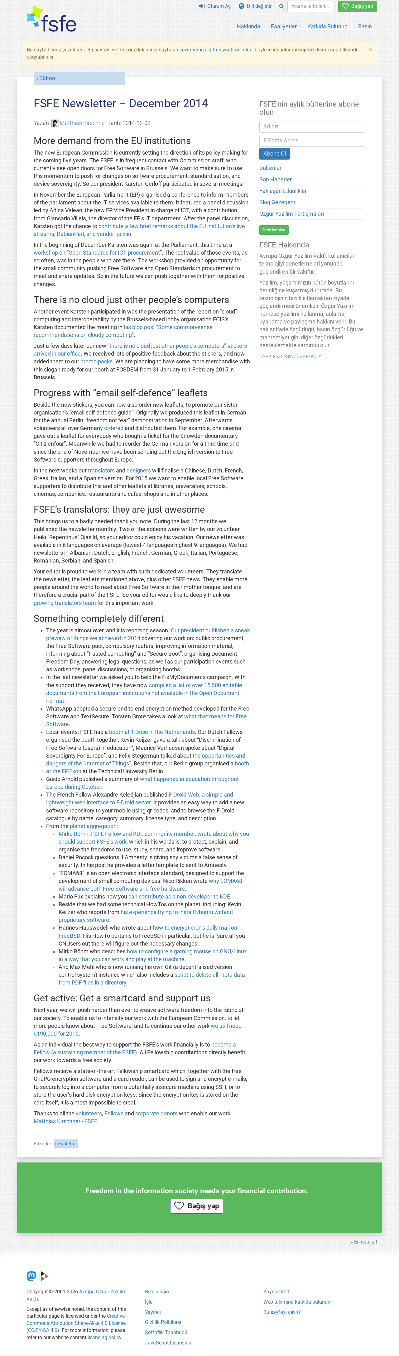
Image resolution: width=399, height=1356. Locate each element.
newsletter (66, 1144)
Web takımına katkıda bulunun (296, 1302)
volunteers (89, 1113)
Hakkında (248, 26)
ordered (113, 428)
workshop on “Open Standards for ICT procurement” (98, 253)
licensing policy (104, 1337)
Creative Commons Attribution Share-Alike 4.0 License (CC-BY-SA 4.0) (76, 1323)
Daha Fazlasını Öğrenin (288, 356)
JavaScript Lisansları (168, 1343)
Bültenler (270, 168)
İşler (149, 1302)
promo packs (96, 361)
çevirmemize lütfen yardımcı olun (216, 50)
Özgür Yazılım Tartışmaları (291, 214)
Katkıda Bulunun (327, 26)
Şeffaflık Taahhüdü (166, 1332)
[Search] (282, 6)
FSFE (90, 1121)
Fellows (113, 1113)
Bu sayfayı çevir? (282, 1312)
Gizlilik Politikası (163, 1322)
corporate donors (156, 1113)
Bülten (47, 78)
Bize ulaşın (157, 1292)
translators (101, 470)
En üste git (365, 1242)
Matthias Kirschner (78, 123)
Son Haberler (275, 179)
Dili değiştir (255, 6)
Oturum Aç (215, 6)
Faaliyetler (284, 26)
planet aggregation (93, 826)
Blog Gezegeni (277, 202)
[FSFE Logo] (51, 19)
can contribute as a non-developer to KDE (179, 897)
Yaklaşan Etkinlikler (283, 191)
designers (139, 470)
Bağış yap (357, 6)
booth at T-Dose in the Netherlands (152, 732)
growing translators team (65, 603)
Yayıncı (153, 1312)
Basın (365, 26)
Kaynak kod (276, 1292)
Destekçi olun (274, 230)
